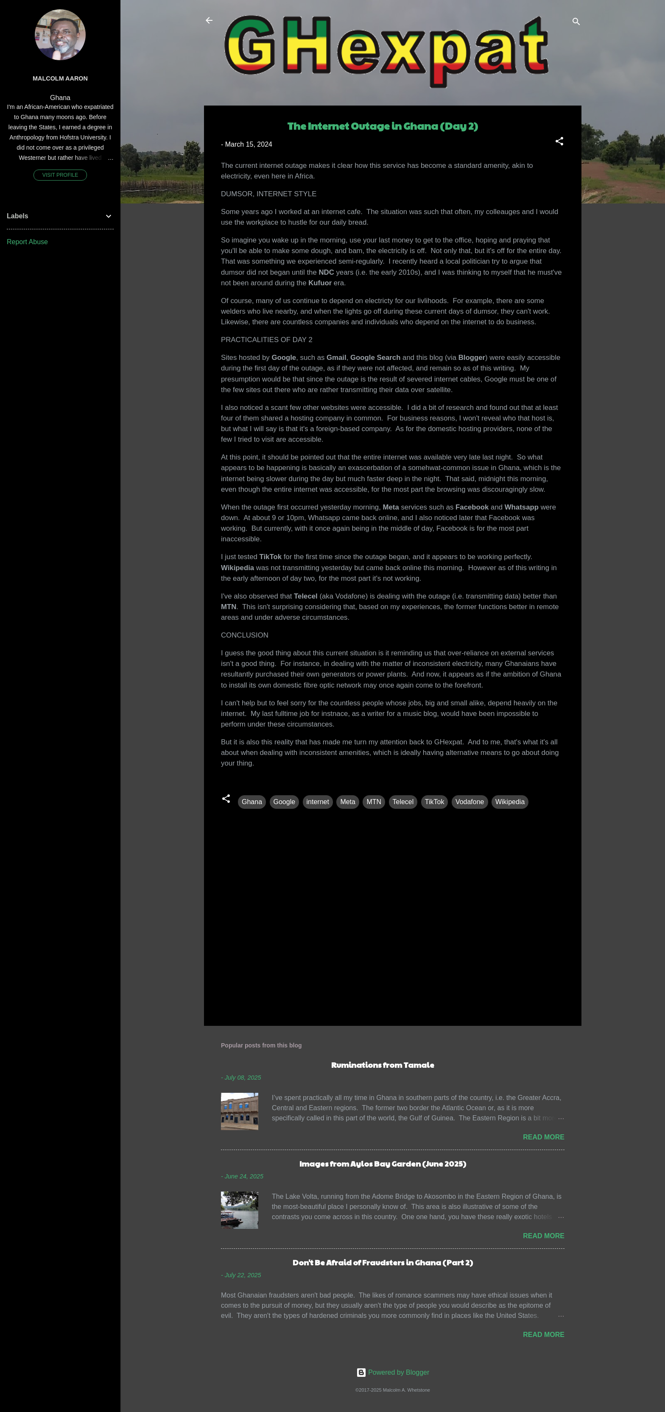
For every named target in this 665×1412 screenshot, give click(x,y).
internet (318, 801)
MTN (373, 801)
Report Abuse (27, 241)
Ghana (252, 801)
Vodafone (469, 801)
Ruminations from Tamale (382, 1064)
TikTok (434, 801)
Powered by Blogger (393, 1372)
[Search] (576, 23)
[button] (559, 142)
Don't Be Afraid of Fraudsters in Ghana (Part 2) (383, 1262)
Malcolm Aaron (60, 78)
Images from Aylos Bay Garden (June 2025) (382, 1163)
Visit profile (60, 175)
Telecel (403, 801)
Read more (543, 1137)
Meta (347, 801)
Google (285, 801)
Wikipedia (510, 801)
